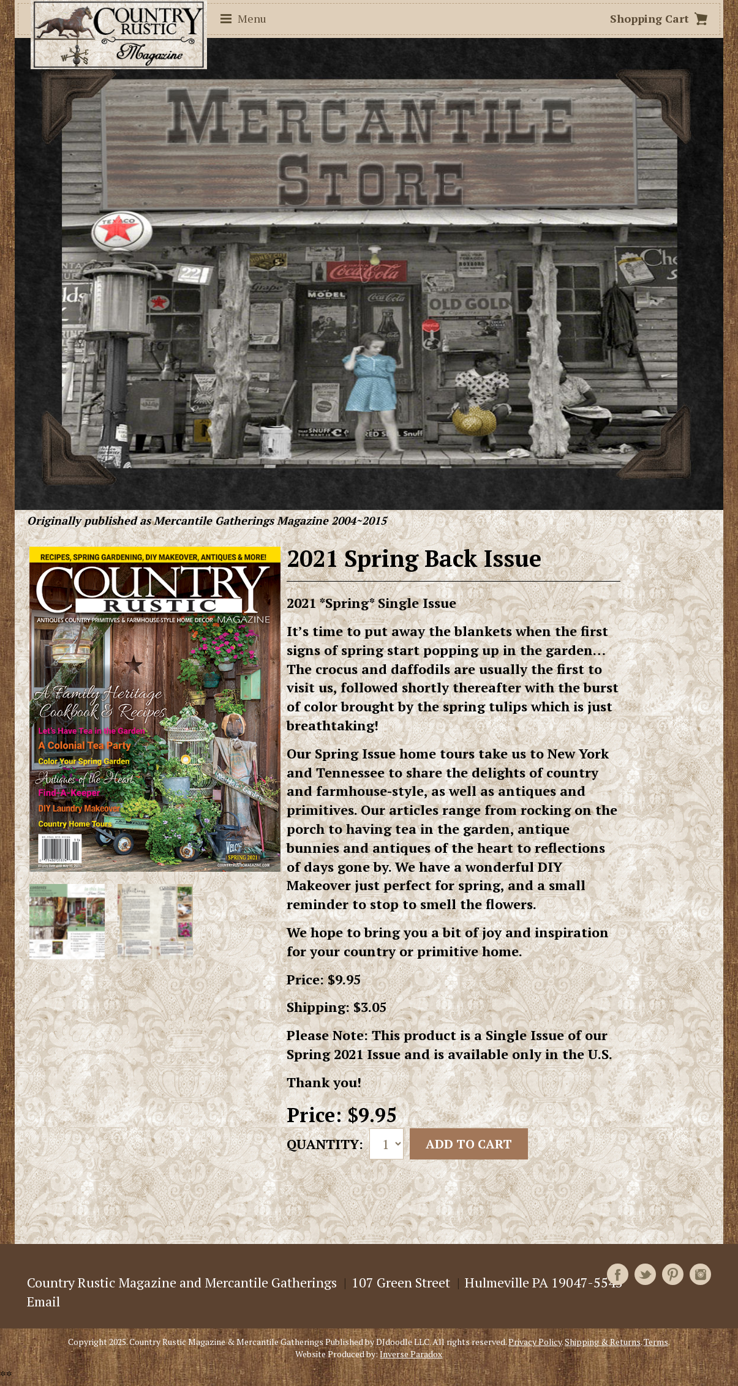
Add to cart (469, 1144)
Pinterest (672, 1274)
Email (43, 1301)
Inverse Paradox (411, 1354)
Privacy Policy (535, 1341)
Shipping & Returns (603, 1341)
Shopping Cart (649, 18)
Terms (656, 1341)
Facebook (617, 1274)
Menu (252, 18)
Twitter (645, 1274)
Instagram (700, 1274)
